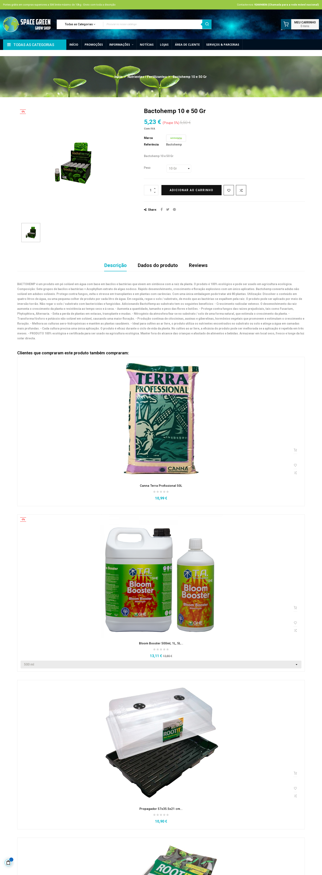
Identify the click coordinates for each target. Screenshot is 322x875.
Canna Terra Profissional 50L (161, 486)
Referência (151, 144)
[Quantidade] (151, 190)
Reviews (198, 265)
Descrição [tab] (115, 265)
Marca (148, 138)
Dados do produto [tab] (158, 265)
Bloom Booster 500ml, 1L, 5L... (161, 643)
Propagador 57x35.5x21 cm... (161, 809)
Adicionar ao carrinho (191, 190)
